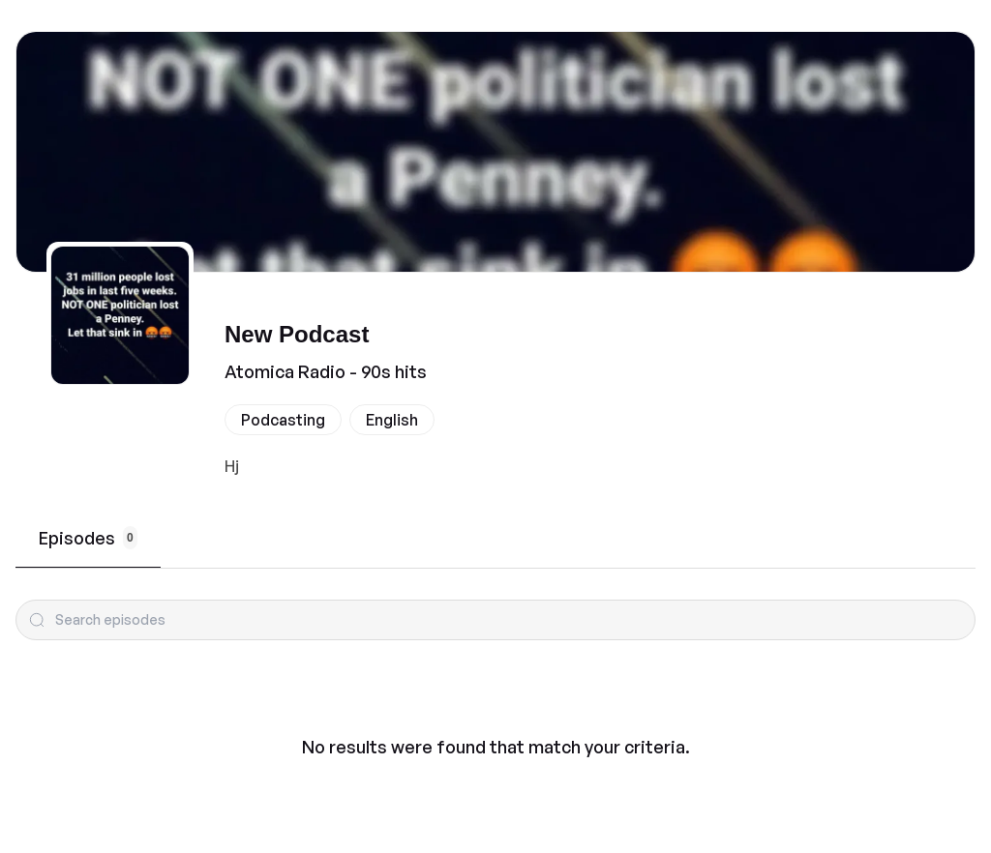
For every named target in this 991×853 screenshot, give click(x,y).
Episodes (88, 537)
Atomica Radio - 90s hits (326, 371)
